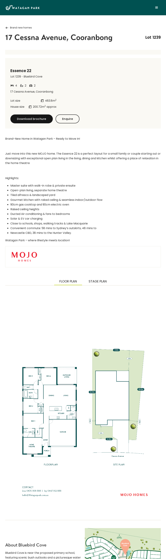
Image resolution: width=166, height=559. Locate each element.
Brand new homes (21, 27)
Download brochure (31, 119)
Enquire (67, 119)
